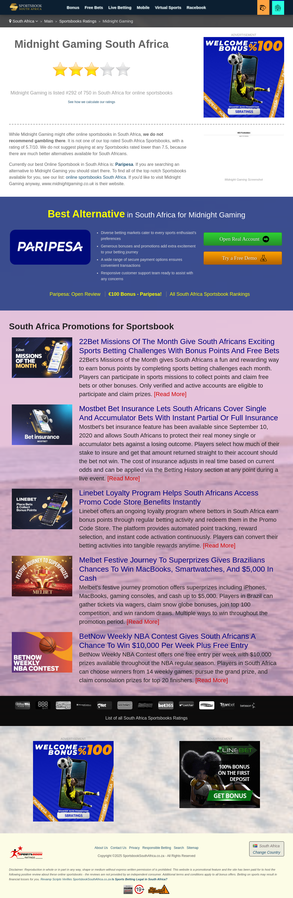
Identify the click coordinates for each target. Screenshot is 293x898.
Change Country (266, 852)
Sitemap (192, 848)
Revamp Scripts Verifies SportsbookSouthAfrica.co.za (76, 879)
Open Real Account (241, 239)
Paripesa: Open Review (75, 295)
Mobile (143, 7)
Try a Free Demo (241, 258)
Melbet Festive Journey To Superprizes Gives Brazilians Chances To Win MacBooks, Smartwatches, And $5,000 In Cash (176, 569)
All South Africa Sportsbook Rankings (210, 295)
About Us (101, 848)
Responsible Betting (156, 848)
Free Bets (94, 7)
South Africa (23, 21)
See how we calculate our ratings (91, 102)
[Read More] (170, 394)
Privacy (134, 848)
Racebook (196, 7)
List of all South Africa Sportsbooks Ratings (147, 718)
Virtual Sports (168, 7)
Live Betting (119, 7)
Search (179, 848)
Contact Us (118, 848)
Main (48, 21)
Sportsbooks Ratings (77, 21)
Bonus (73, 7)
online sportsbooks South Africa (96, 177)
